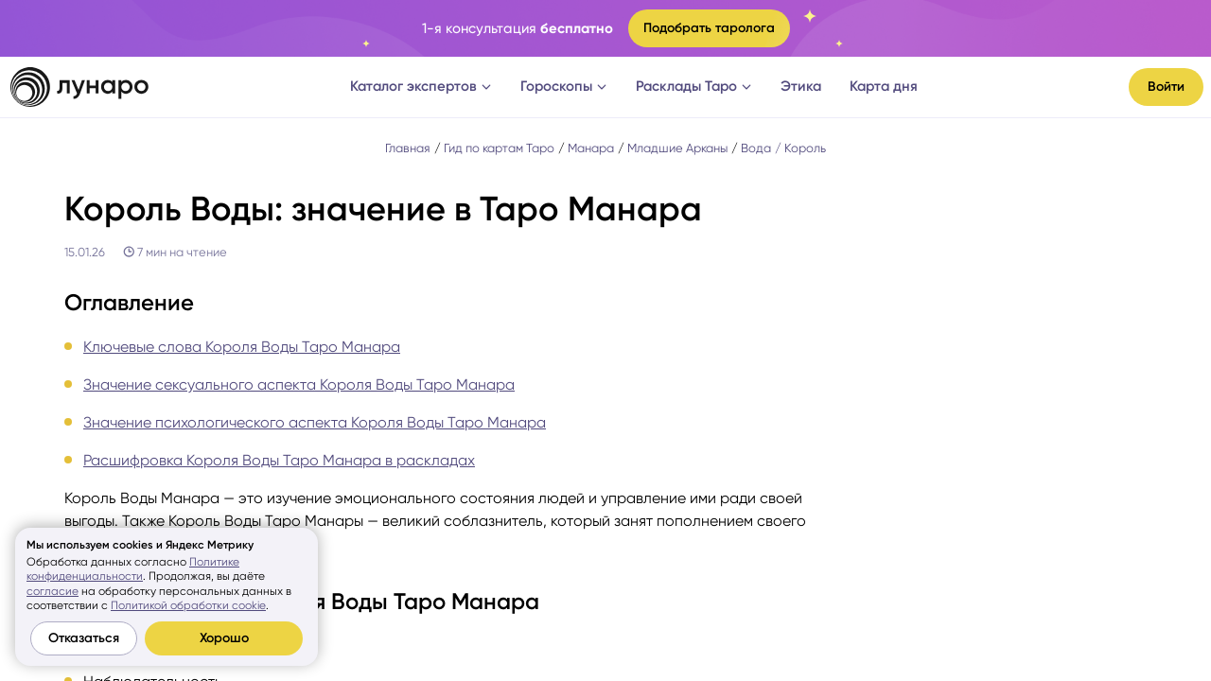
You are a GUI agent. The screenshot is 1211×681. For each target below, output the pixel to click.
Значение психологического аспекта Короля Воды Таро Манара (314, 422)
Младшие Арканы (677, 148)
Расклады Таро (694, 86)
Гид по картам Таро (499, 148)
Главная (407, 148)
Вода (756, 148)
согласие (52, 591)
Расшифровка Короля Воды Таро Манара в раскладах (279, 460)
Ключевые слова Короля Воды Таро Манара (241, 347)
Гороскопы (563, 86)
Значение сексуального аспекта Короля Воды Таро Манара (299, 384)
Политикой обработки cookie (188, 605)
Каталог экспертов (421, 86)
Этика (801, 86)
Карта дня (884, 86)
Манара (591, 148)
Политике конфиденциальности (132, 569)
